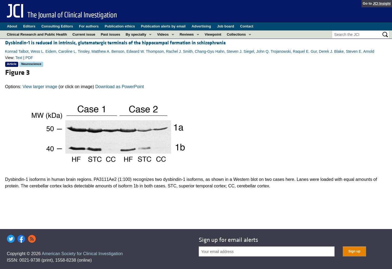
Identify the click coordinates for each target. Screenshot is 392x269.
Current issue (83, 34)
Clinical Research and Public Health (37, 34)
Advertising (201, 26)
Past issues (110, 34)
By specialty (135, 34)
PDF (29, 57)
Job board (225, 26)
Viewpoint (213, 34)
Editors (29, 26)
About (12, 26)
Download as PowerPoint (119, 86)
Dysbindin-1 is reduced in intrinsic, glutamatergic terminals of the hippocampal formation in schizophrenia (115, 43)
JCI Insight (382, 3)
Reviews (187, 34)
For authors (89, 26)
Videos (163, 34)
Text (18, 57)
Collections (236, 34)
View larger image (40, 86)
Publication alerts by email (163, 26)
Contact (246, 26)
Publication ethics (120, 26)
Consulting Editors (57, 26)
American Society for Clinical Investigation (82, 253)
